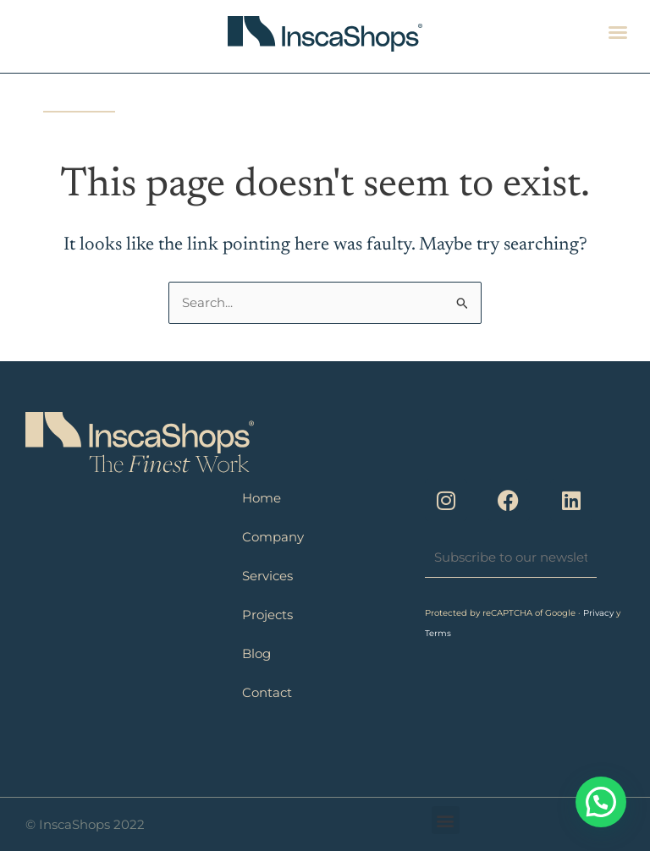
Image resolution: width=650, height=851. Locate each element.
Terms (438, 633)
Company (273, 537)
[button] (618, 32)
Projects (267, 615)
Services (267, 576)
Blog (256, 653)
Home (261, 498)
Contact (267, 692)
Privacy (599, 612)
